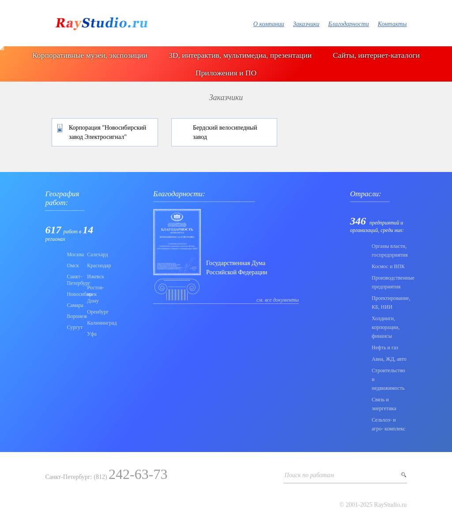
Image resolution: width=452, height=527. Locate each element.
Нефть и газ (385, 347)
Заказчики (306, 24)
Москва (74, 254)
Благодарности (348, 24)
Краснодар (94, 265)
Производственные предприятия (389, 282)
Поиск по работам (309, 475)
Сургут (74, 327)
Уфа (92, 334)
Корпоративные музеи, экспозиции (89, 55)
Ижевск (94, 276)
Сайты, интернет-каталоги (376, 55)
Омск (73, 265)
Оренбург (94, 312)
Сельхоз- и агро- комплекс (388, 424)
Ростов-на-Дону (94, 294)
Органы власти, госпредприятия (389, 250)
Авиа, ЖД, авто (389, 359)
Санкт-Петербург (74, 279)
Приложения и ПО (226, 72)
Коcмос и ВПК (388, 266)
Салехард (94, 254)
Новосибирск (74, 294)
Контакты (392, 24)
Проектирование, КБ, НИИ (389, 302)
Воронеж (74, 316)
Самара (74, 305)
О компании (268, 24)
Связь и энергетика (384, 403)
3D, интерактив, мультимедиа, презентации (240, 55)
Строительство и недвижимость (388, 379)
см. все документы (277, 300)
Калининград (94, 323)
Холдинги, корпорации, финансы (385, 327)
